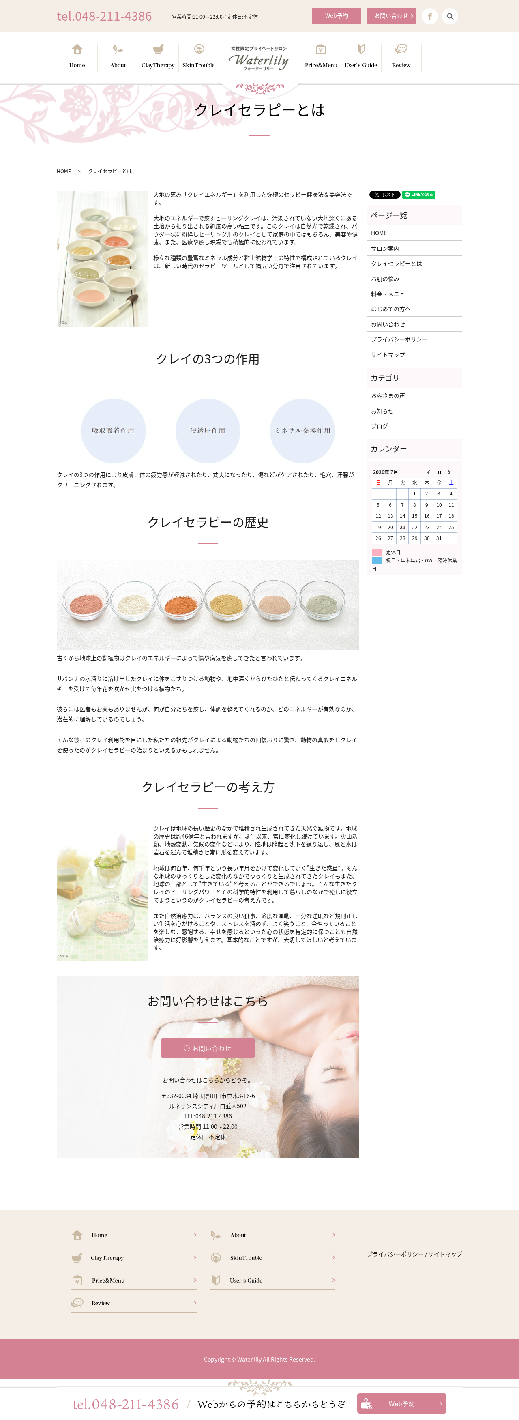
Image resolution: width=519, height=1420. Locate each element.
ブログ (379, 426)
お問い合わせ (391, 15)
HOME (64, 171)
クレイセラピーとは (396, 263)
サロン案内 (385, 248)
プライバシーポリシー (399, 339)
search (450, 16)
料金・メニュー (391, 294)
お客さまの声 (388, 395)
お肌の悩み (385, 279)
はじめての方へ (391, 309)
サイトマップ (388, 354)
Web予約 (336, 15)
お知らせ (382, 411)
